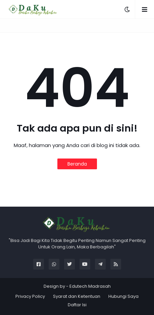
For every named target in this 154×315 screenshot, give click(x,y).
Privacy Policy (30, 296)
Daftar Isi (77, 305)
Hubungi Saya (123, 296)
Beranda (77, 164)
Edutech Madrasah (90, 286)
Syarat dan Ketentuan (76, 296)
